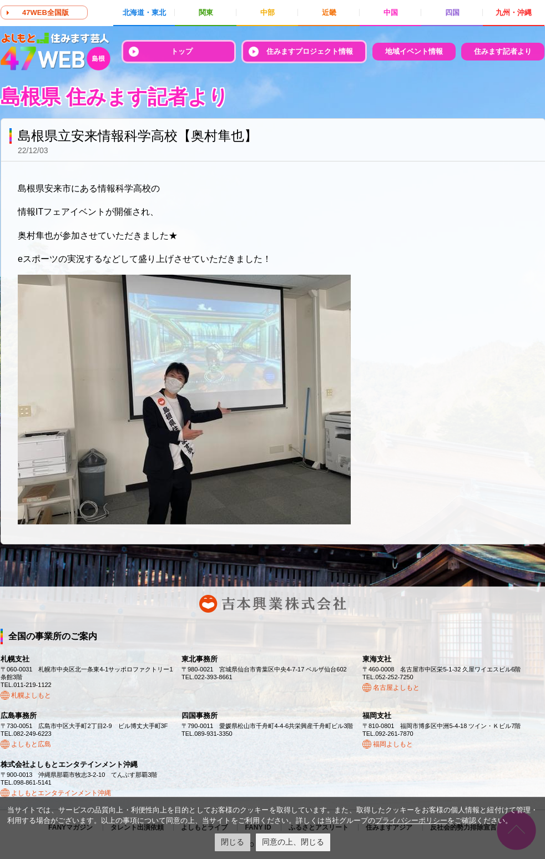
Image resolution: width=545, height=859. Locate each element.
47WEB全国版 (45, 12)
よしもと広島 (31, 744)
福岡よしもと (393, 744)
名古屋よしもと (396, 687)
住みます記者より (503, 51)
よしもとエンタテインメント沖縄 (61, 793)
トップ (182, 51)
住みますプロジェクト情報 (309, 51)
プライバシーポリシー (411, 820)
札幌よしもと (31, 695)
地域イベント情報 (414, 51)
